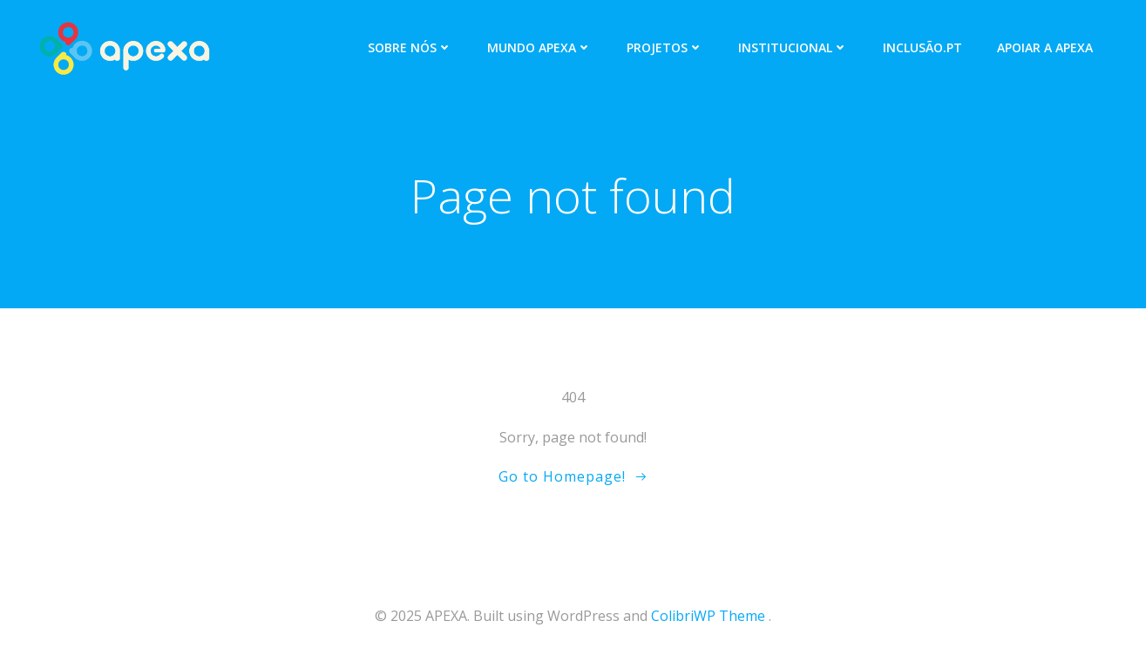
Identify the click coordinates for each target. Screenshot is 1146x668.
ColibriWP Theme (708, 615)
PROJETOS (665, 47)
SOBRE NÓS (410, 47)
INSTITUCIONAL (793, 47)
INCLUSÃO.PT (922, 47)
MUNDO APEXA (539, 47)
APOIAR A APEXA (1045, 47)
